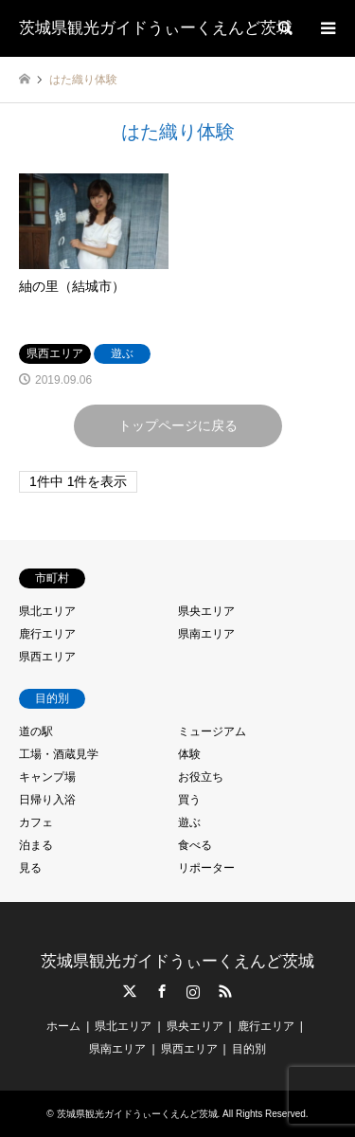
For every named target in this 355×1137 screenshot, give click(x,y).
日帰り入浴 (47, 799)
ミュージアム (212, 731)
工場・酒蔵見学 (58, 754)
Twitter (129, 991)
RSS (225, 991)
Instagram (193, 991)
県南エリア (206, 634)
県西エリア (47, 656)
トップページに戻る (178, 425)
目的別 (249, 1049)
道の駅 (36, 731)
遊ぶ (189, 822)
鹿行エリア (47, 634)
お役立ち (200, 777)
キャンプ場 (47, 777)
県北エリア (47, 611)
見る (30, 868)
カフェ (36, 822)
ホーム (63, 1026)
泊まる (36, 845)
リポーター (206, 868)
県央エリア (206, 611)
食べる (195, 845)
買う (189, 799)
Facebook (162, 991)
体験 (189, 754)
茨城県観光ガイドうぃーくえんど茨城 (177, 961)
